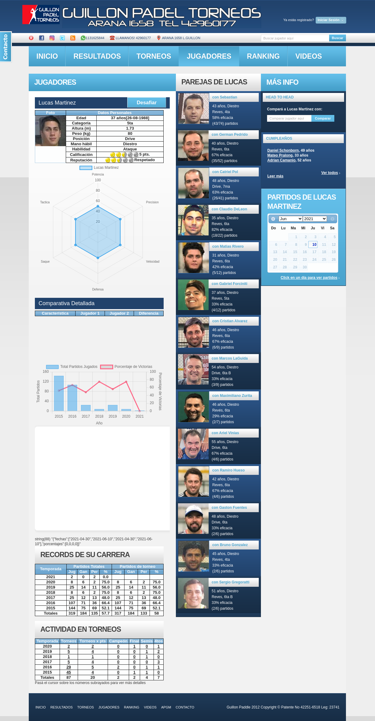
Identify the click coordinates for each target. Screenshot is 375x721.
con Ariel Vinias (225, 433)
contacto (185, 707)
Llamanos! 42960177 (130, 38)
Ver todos (329, 173)
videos (308, 56)
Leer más (275, 176)
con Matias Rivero (228, 246)
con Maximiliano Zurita (232, 396)
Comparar (323, 118)
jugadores (209, 56)
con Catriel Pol (225, 172)
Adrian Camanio (281, 160)
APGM (166, 707)
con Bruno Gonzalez (230, 545)
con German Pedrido (230, 134)
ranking (263, 56)
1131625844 (92, 38)
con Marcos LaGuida (230, 358)
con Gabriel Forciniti (229, 284)
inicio (47, 56)
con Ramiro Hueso (228, 470)
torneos (153, 56)
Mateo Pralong (280, 155)
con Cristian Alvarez (229, 321)
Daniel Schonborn (283, 150)
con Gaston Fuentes (229, 507)
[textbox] (295, 38)
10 (314, 244)
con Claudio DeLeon (229, 209)
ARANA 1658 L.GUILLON (178, 38)
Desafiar (147, 102)
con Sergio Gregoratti (230, 582)
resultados (97, 56)
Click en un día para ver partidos (309, 277)
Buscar (337, 38)
